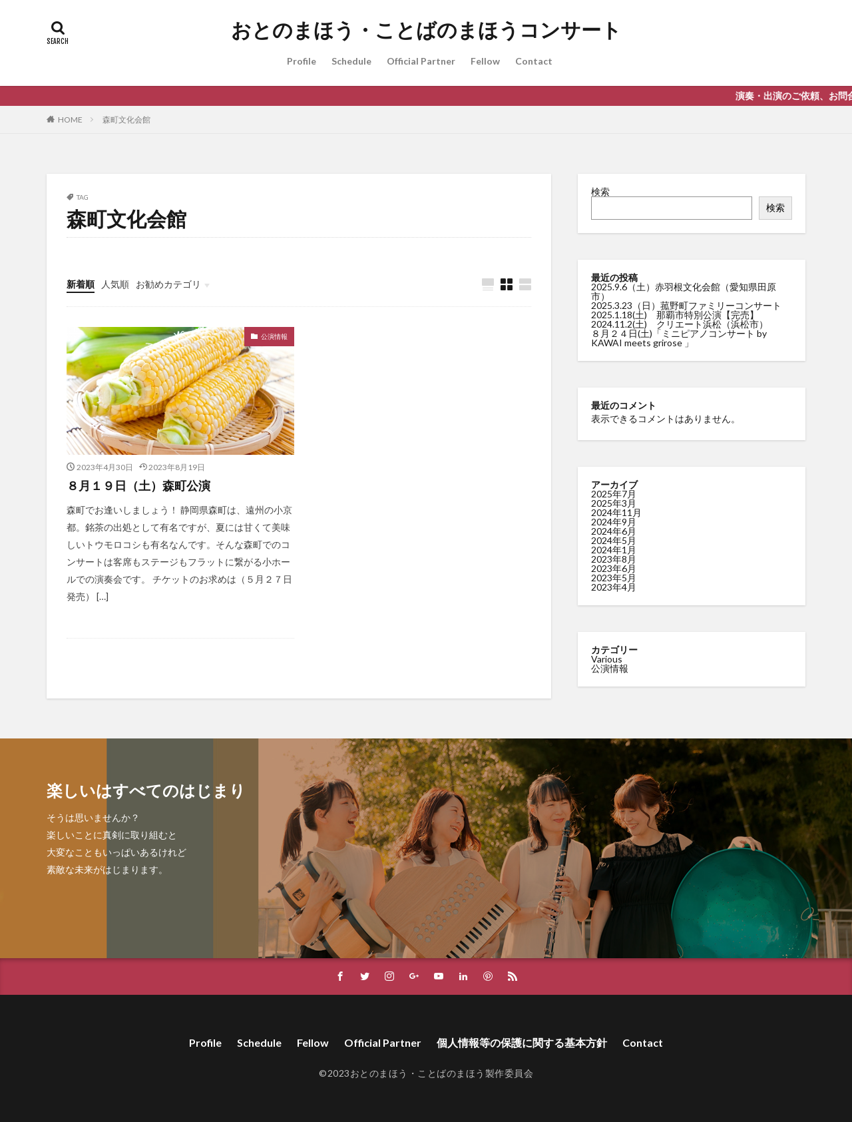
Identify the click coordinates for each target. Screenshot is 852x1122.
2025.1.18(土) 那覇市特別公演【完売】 (675, 314)
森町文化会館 (126, 120)
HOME (70, 120)
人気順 (115, 284)
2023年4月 (613, 586)
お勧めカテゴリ (168, 284)
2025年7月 (613, 493)
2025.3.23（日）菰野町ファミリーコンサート (686, 305)
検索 (600, 191)
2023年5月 (613, 577)
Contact (533, 61)
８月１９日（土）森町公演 (138, 485)
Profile (301, 61)
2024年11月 (616, 511)
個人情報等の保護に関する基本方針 (522, 1042)
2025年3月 (613, 502)
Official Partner (421, 61)
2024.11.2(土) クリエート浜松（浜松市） (679, 324)
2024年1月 (613, 549)
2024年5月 (613, 539)
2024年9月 (613, 521)
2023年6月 (613, 567)
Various (606, 658)
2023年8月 (613, 558)
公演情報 (274, 336)
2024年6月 (613, 530)
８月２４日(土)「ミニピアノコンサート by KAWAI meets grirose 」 (679, 338)
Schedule (351, 61)
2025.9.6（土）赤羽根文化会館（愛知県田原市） (683, 291)
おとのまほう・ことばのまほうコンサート (426, 30)
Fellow (485, 61)
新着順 (81, 284)
